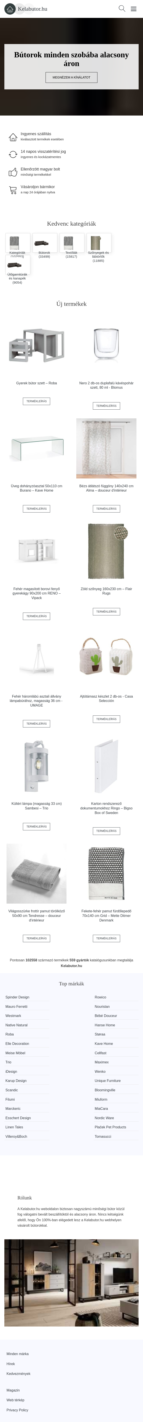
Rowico (58, 997)
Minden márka (18, 1307)
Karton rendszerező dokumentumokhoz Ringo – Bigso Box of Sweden (106, 808)
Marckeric (12, 1071)
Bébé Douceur (110, 1006)
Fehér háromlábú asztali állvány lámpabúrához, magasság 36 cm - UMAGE (36, 701)
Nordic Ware (15, 1081)
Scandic (105, 1053)
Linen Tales (61, 1081)
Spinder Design (17, 997)
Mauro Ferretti (110, 997)
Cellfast (58, 1034)
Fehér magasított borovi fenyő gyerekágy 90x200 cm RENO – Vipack (37, 593)
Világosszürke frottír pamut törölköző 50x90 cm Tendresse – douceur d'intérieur (36, 915)
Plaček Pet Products (115, 1081)
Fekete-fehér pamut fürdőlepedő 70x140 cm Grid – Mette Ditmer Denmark (106, 915)
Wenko (104, 1044)
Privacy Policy (17, 1364)
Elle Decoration (64, 1025)
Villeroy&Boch (16, 1090)
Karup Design (16, 1053)
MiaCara (59, 1071)
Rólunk (12, 1380)
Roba (103, 1016)
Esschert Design (112, 1071)
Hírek (11, 1317)
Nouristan (12, 1006)
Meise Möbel (15, 1034)
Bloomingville (15, 1062)
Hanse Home (63, 1016)
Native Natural (16, 1016)
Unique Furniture (65, 1053)
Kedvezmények (18, 1327)
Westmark (60, 1006)
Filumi (57, 1062)
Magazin (13, 1344)
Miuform (105, 1062)
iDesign (58, 1044)
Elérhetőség (16, 1390)
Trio (102, 1034)
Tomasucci (107, 1090)
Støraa (10, 1025)
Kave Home (108, 1025)
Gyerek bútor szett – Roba (36, 383)
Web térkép (15, 1354)
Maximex (12, 1044)
